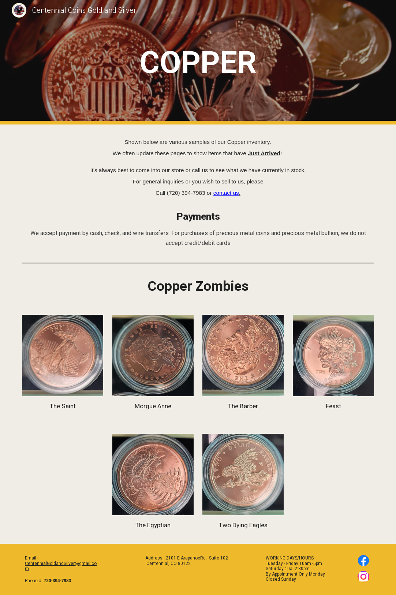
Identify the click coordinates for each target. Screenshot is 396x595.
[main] (198, 62)
